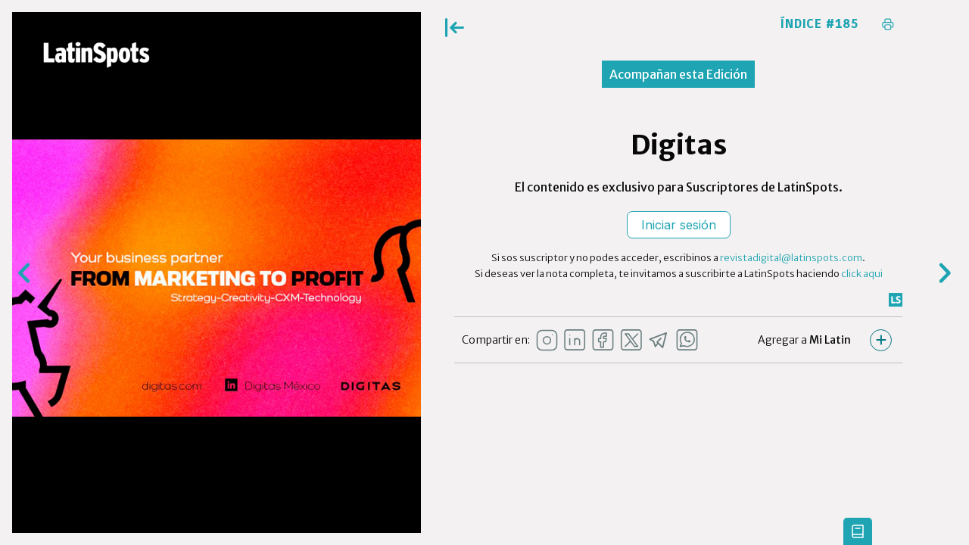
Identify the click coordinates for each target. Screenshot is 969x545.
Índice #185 (819, 24)
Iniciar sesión (678, 224)
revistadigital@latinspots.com (791, 257)
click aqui (862, 273)
